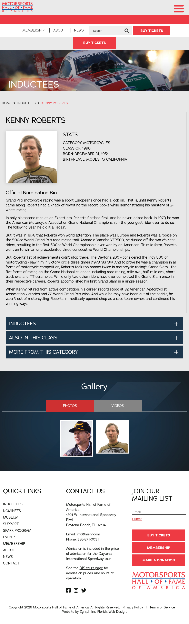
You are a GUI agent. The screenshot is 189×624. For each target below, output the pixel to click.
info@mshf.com (88, 534)
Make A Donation (158, 560)
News (79, 30)
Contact (11, 563)
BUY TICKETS (151, 30)
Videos (117, 405)
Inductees (26, 103)
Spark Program (17, 530)
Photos (70, 405)
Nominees (12, 511)
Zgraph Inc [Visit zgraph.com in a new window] (88, 611)
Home (7, 103)
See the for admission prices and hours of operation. (90, 573)
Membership (33, 30)
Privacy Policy (133, 607)
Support (11, 524)
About (59, 30)
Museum (10, 517)
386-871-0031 (88, 539)
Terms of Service (162, 607)
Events (10, 537)
